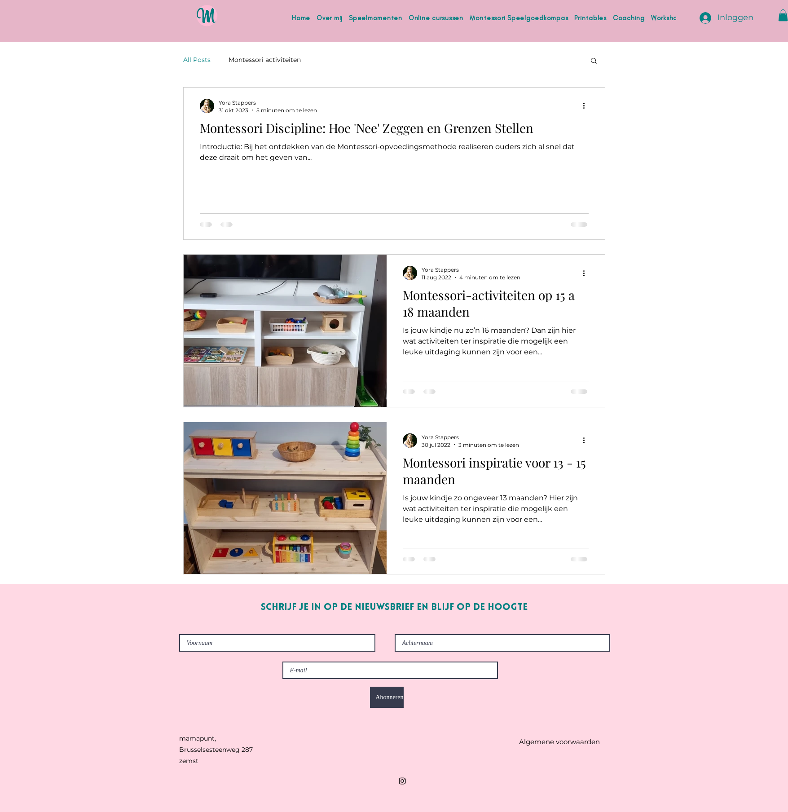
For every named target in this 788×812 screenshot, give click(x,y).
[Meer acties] (587, 106)
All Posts (197, 60)
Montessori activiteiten (265, 60)
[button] (783, 15)
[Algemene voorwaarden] (559, 742)
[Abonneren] (387, 697)
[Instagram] (402, 781)
